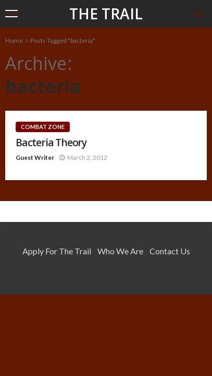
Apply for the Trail (56, 251)
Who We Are (120, 251)
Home (14, 40)
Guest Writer (35, 157)
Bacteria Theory (51, 142)
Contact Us (169, 251)
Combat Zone (43, 126)
